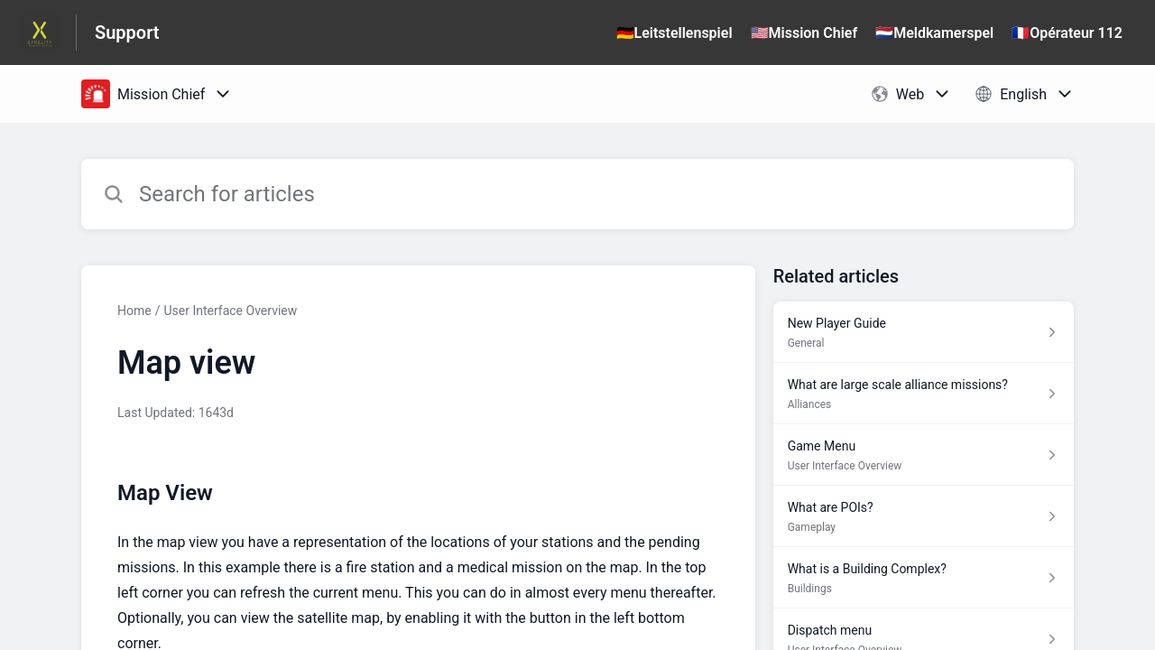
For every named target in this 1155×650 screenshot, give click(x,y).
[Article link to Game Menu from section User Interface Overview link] (923, 455)
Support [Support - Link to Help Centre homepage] (127, 32)
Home (134, 310)
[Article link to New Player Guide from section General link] (923, 332)
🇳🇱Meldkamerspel (934, 33)
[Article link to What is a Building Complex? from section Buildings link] (923, 577)
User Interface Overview (230, 310)
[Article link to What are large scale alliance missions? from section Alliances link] (923, 393)
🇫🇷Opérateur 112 (1067, 33)
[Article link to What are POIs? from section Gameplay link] (923, 516)
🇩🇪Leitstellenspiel (674, 33)
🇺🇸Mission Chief (804, 33)
